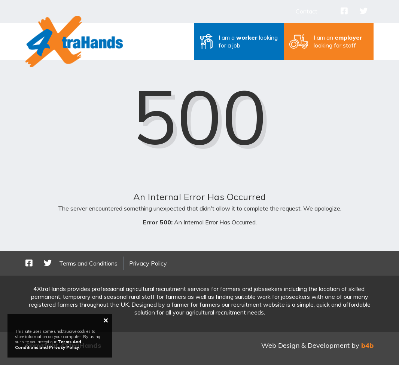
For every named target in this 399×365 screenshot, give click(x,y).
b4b (367, 345)
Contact (306, 11)
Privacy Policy (148, 263)
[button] (239, 41)
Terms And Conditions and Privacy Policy (48, 344)
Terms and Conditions (88, 263)
